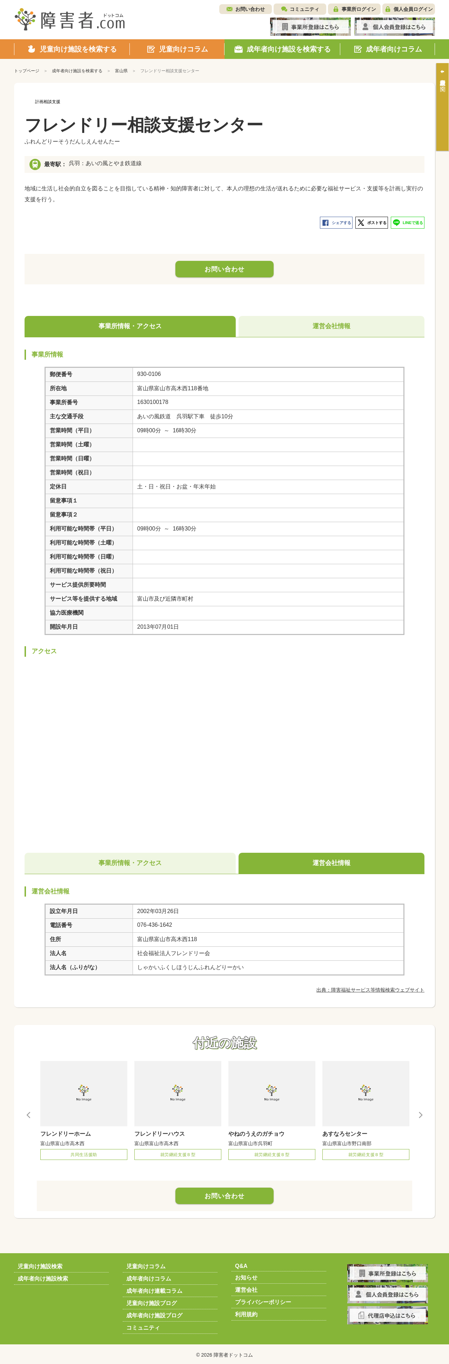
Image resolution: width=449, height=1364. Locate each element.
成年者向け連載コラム (154, 1289)
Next (420, 1113)
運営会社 (246, 1288)
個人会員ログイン (413, 9)
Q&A (241, 1265)
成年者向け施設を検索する (77, 70)
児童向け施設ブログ (151, 1302)
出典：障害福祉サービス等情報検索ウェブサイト (370, 988)
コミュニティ (304, 9)
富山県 (121, 70)
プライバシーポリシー (263, 1301)
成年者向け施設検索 (43, 1277)
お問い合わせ (250, 9)
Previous (28, 1113)
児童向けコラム (146, 1265)
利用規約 (246, 1313)
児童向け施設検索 (40, 1265)
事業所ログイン (359, 9)
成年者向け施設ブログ (154, 1314)
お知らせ (246, 1276)
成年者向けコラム (148, 1277)
